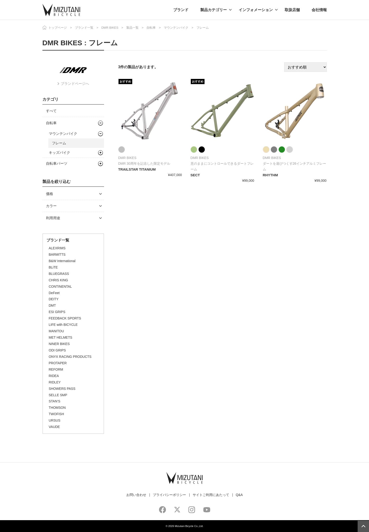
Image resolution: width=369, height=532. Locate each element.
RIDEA (54, 376)
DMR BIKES (109, 27)
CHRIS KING (58, 280)
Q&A (239, 495)
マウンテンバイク (176, 27)
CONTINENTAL (60, 286)
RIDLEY (55, 382)
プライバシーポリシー (169, 495)
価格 (49, 194)
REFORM (56, 369)
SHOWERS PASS (62, 389)
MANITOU (56, 331)
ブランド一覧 (84, 27)
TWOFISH (56, 414)
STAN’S (54, 401)
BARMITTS (57, 254)
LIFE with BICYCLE (63, 325)
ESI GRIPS (57, 312)
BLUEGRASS (59, 274)
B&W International (62, 261)
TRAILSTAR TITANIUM (137, 169)
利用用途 (53, 218)
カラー (51, 206)
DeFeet (54, 293)
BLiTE (53, 267)
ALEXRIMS (57, 248)
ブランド (180, 10)
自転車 (151, 27)
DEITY (54, 299)
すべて (51, 111)
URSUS (54, 420)
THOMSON (57, 407)
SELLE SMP (58, 395)
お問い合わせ (136, 495)
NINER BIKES (59, 344)
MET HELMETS (60, 337)
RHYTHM (270, 175)
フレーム (59, 143)
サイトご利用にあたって (211, 495)
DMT (52, 305)
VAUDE (54, 427)
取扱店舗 (292, 10)
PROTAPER (58, 363)
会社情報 (319, 10)
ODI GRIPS (57, 350)
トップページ (57, 27)
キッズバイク (59, 152)
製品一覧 (132, 27)
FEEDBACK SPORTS (65, 318)
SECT (195, 175)
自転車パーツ (56, 163)
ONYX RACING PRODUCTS (70, 357)
